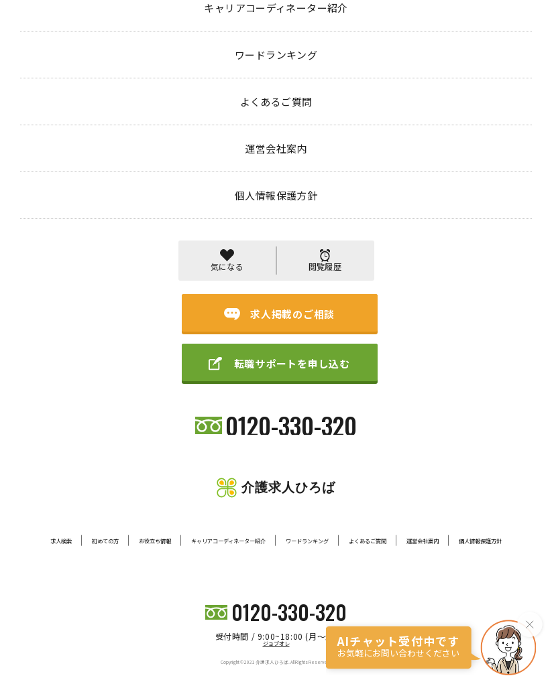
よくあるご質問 (367, 541)
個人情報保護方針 (480, 541)
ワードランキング (307, 541)
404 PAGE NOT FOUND (135, 56)
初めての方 (105, 541)
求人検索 (61, 541)
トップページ (45, 56)
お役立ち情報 (155, 541)
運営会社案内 (422, 541)
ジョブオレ (276, 643)
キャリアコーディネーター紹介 (228, 541)
